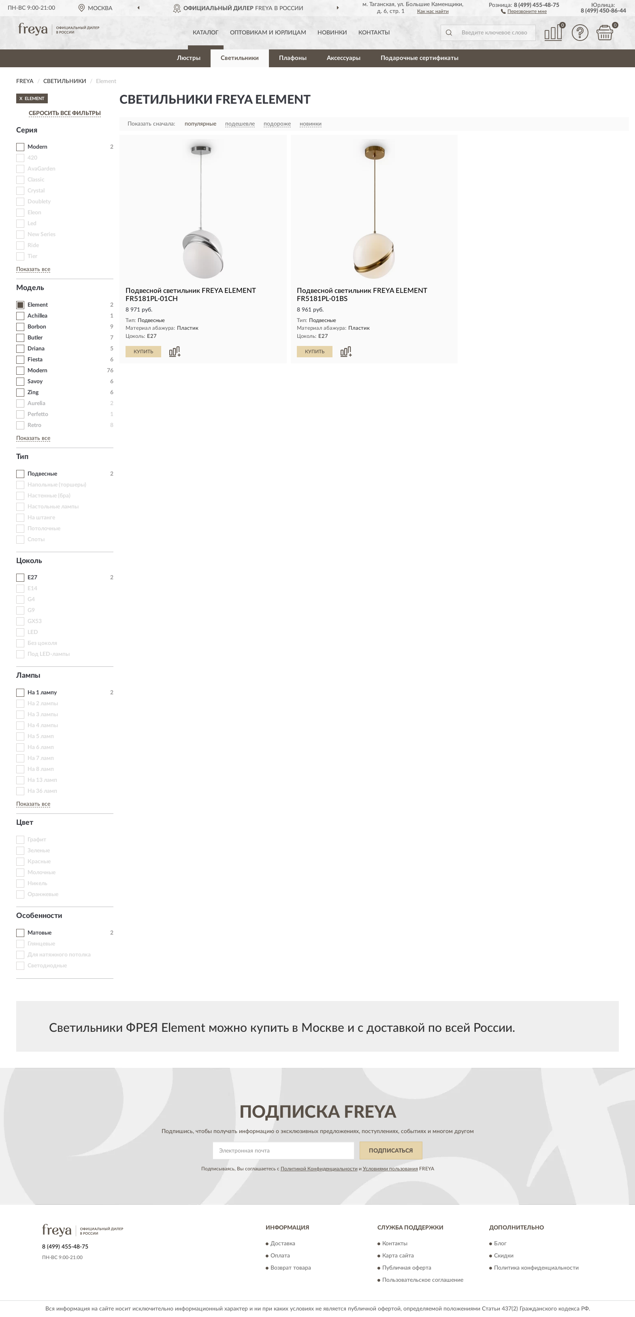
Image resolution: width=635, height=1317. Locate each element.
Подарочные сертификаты (419, 58)
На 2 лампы (43, 704)
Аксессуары (343, 58)
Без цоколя (42, 643)
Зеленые (39, 851)
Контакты (374, 33)
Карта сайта (398, 1256)
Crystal (36, 191)
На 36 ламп (42, 791)
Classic (36, 180)
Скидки (504, 1256)
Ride (33, 245)
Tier (32, 256)
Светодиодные (47, 966)
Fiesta (35, 360)
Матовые (39, 933)
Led (32, 223)
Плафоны (293, 58)
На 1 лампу (42, 693)
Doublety (39, 202)
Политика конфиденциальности (536, 1268)
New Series (41, 234)
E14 (32, 588)
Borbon (37, 327)
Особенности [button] (39, 916)
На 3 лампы (43, 714)
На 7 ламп (41, 758)
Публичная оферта (406, 1268)
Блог (500, 1244)
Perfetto (38, 414)
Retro (34, 425)
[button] (524, 11)
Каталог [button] (206, 33)
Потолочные (44, 528)
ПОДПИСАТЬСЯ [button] (391, 1151)
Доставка (283, 1244)
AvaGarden (41, 169)
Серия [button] (26, 130)
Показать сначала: (151, 124)
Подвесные (42, 474)
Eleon (34, 213)
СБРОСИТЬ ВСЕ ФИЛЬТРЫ (65, 113)
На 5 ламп (41, 736)
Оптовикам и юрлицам (268, 33)
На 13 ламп (42, 780)
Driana (36, 349)
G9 (31, 610)
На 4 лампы (43, 725)
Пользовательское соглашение (422, 1280)
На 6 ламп (41, 747)
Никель (37, 883)
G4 (31, 599)
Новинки (332, 33)
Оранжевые (43, 894)
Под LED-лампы (49, 654)
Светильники (240, 58)
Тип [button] (22, 457)
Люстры (188, 58)
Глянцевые (41, 944)
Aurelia (36, 403)
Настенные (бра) (49, 496)
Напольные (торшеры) (57, 485)
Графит (37, 840)
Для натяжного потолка (59, 955)
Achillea (37, 316)
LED (33, 632)
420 (32, 158)
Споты (36, 539)
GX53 (35, 621)
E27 (32, 578)
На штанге (41, 518)
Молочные (41, 872)
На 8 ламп (41, 769)
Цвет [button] (24, 822)
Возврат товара (291, 1268)
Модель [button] (30, 288)
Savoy (35, 381)
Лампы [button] (28, 675)
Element (38, 305)
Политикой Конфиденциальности (319, 1168)
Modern (37, 147)
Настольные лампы (53, 507)
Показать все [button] (33, 269)
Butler (35, 338)
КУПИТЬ (143, 351)
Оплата (280, 1256)
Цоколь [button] (29, 561)
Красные (39, 861)
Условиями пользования (390, 1168)
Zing (33, 392)
